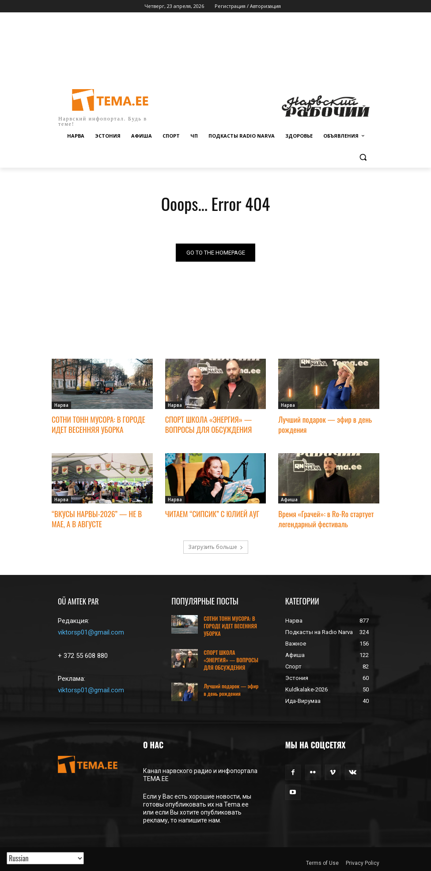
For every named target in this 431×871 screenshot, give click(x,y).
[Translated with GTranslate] (45, 858)
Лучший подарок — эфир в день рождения (324, 424)
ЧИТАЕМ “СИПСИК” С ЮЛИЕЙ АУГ (212, 513)
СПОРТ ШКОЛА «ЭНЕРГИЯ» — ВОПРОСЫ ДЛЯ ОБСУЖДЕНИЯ (208, 424)
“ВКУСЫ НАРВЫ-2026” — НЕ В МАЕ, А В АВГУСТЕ (96, 518)
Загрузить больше (215, 546)
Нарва (61, 405)
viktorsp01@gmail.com (91, 632)
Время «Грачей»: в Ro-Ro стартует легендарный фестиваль (325, 518)
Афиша (289, 499)
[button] (362, 157)
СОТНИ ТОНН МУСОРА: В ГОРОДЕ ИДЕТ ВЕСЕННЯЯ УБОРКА (98, 424)
